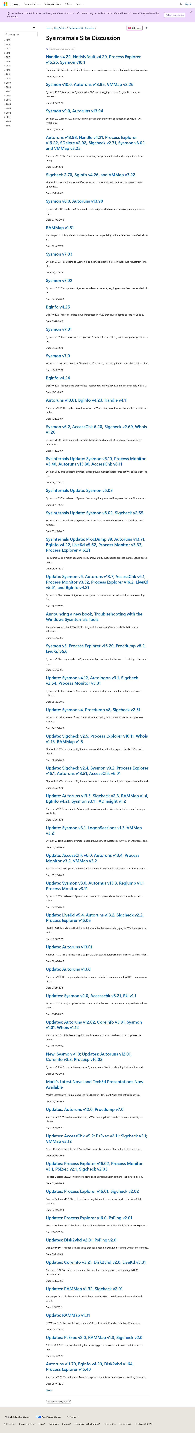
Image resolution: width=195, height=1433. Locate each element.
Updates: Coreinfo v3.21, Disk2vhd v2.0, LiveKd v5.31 (96, 1262)
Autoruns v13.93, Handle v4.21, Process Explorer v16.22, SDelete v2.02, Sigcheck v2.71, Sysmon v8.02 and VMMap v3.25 (95, 142)
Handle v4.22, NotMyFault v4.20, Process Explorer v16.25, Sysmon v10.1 (93, 59)
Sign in (188, 3)
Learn (48, 28)
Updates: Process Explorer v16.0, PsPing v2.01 (89, 1217)
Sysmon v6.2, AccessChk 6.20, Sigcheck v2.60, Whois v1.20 (96, 429)
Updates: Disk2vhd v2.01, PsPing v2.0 (81, 1240)
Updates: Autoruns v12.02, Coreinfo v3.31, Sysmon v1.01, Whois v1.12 (94, 1024)
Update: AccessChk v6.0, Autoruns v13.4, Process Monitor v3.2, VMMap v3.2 (92, 857)
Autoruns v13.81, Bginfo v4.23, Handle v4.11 (87, 400)
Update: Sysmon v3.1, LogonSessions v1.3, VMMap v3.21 (94, 830)
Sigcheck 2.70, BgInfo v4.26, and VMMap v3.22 (90, 174)
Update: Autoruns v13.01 (69, 946)
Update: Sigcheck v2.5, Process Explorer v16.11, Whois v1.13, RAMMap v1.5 (97, 738)
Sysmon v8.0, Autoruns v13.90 (74, 201)
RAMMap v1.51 (60, 227)
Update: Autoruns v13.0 (68, 969)
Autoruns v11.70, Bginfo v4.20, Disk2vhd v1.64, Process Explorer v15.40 (90, 1366)
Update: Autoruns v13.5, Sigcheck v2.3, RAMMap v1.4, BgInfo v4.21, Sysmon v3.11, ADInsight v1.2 (97, 798)
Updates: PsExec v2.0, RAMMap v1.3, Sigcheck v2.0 (94, 1337)
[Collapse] (34, 28)
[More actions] (146, 28)
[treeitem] (21, 40)
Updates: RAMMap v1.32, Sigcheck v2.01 (84, 1288)
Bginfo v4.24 (58, 377)
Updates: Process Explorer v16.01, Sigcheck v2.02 (92, 1191)
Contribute (54, 1424)
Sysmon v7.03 (59, 254)
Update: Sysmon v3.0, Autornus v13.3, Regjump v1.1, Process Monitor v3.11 (95, 885)
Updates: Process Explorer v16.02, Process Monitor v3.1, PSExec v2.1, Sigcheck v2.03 (94, 1165)
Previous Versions (27, 1424)
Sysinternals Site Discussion (81, 28)
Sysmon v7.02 (59, 280)
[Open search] (181, 4)
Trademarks (124, 1424)
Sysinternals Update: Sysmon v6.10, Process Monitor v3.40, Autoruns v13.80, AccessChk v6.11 (96, 461)
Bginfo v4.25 (58, 307)
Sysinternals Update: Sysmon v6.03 (79, 490)
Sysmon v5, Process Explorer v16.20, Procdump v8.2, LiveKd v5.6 (96, 648)
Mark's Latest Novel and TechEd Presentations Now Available (94, 1084)
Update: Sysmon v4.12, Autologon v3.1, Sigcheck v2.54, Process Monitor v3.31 (92, 680)
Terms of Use (110, 1424)
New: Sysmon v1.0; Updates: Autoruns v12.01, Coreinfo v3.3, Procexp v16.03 (89, 1056)
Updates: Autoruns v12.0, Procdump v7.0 (85, 1109)
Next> (49, 1390)
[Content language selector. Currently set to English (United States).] (17, 1416)
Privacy (65, 1424)
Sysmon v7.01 (59, 329)
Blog (41, 1424)
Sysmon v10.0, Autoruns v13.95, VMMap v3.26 (89, 84)
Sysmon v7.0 (58, 355)
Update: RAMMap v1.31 (68, 1315)
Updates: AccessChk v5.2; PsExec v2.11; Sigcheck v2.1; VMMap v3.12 (96, 1138)
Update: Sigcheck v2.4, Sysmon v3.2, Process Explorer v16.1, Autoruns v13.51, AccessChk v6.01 (97, 770)
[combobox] (21, 34)
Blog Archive (60, 28)
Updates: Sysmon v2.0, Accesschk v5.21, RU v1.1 (91, 995)
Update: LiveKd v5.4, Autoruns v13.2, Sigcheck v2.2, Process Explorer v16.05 (95, 917)
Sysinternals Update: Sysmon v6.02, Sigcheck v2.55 (94, 512)
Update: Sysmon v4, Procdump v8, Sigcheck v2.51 (93, 709)
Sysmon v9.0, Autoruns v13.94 (74, 110)
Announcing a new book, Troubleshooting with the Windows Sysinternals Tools (94, 616)
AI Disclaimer (10, 1424)
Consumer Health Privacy (86, 1424)
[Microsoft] (6, 4)
